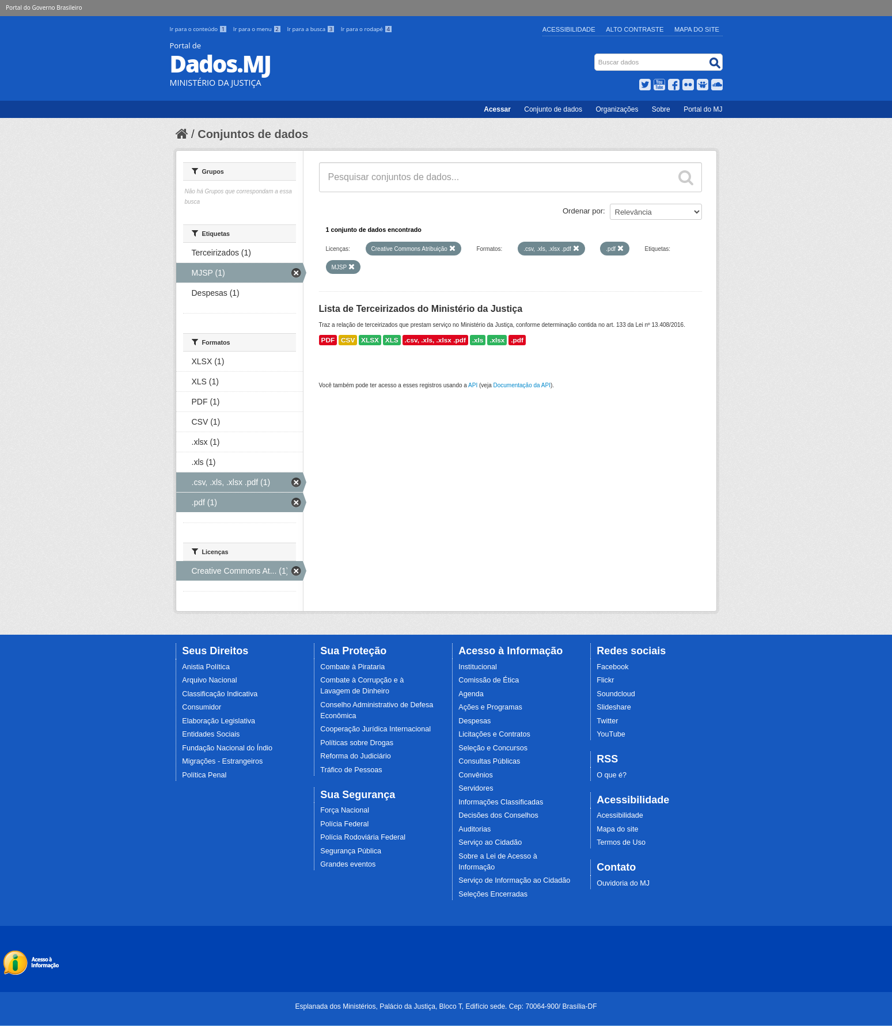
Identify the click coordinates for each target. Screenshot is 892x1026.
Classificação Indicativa (219, 694)
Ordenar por (583, 211)
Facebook (612, 667)
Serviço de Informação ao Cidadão (514, 880)
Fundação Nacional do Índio (227, 748)
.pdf (517, 340)
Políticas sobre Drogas (356, 743)
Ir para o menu (258, 29)
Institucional (477, 667)
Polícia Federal (344, 824)
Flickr (605, 680)
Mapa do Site (696, 29)
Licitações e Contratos (494, 734)
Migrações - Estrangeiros (222, 761)
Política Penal (204, 775)
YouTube (611, 734)
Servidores (475, 788)
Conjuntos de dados (253, 134)
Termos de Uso (621, 842)
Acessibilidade (568, 29)
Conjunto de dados (553, 109)
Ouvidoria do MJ (623, 883)
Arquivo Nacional (209, 680)
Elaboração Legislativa (218, 721)
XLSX (370, 340)
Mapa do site (617, 829)
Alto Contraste (634, 29)
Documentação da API (522, 385)
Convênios (475, 775)
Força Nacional (344, 810)
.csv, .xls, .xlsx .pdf (435, 340)
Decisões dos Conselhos (498, 815)
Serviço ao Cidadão (490, 842)
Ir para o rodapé (366, 29)
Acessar (497, 109)
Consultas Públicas (489, 761)
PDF (328, 340)
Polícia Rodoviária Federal (362, 837)
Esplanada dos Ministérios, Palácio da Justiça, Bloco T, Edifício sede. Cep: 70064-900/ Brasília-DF (446, 1006)
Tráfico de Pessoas (351, 770)
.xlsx (496, 340)
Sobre (661, 109)
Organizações (616, 109)
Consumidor (201, 707)
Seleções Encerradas (492, 894)
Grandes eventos (347, 864)
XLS (391, 340)
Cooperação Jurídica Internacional (375, 729)
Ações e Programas (490, 707)
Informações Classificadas (500, 802)
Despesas (474, 721)
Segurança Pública (350, 851)
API (472, 385)
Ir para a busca (311, 29)
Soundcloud (616, 694)
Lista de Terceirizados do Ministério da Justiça (421, 309)
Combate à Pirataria (352, 667)
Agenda (470, 694)
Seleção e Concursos (492, 748)
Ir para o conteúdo (199, 29)
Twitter (607, 721)
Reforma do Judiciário (355, 756)
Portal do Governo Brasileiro (44, 7)
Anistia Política (206, 667)
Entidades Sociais (211, 734)
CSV (348, 340)
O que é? (612, 775)
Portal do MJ (703, 109)
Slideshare (614, 707)
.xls (478, 340)
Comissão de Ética (488, 680)
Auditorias (474, 829)
